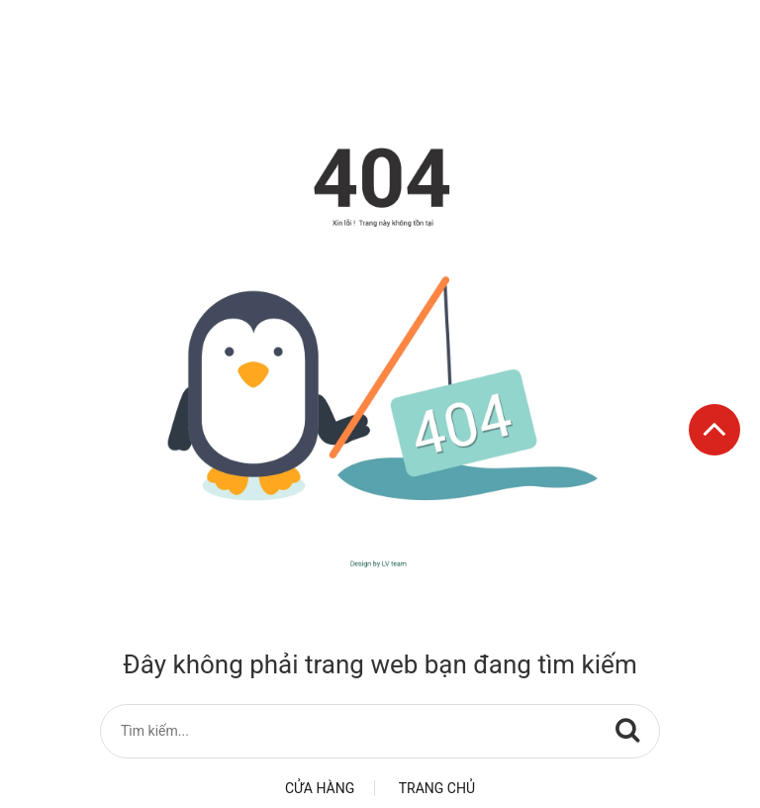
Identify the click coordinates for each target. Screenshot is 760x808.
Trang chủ (437, 788)
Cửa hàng (319, 788)
